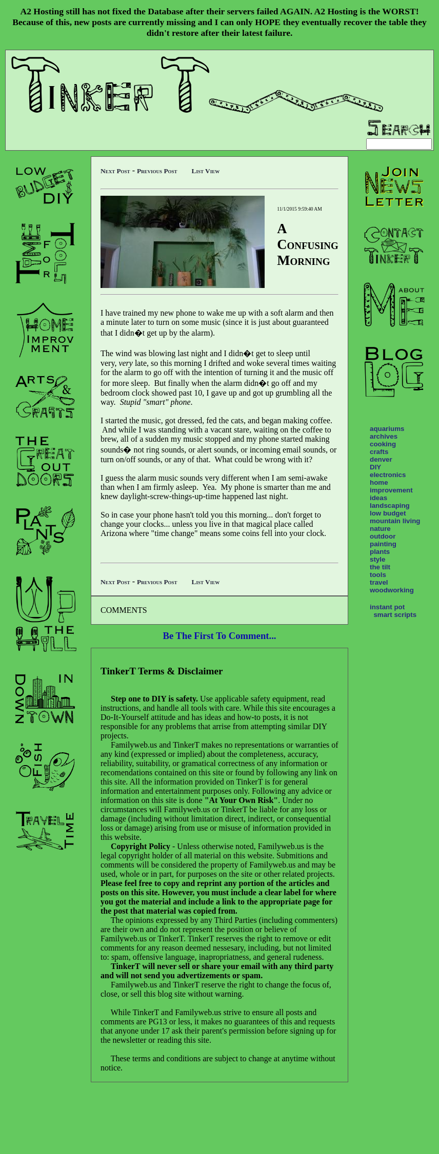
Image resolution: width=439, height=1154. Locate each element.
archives (383, 436)
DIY (375, 467)
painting (383, 544)
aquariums (387, 428)
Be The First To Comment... (219, 635)
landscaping (390, 505)
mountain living (395, 521)
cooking (383, 444)
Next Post (115, 171)
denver (381, 459)
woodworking (392, 590)
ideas (378, 498)
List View (206, 171)
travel (379, 582)
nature (380, 528)
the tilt (380, 567)
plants (380, 551)
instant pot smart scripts (393, 611)
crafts (379, 452)
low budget (388, 513)
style (377, 559)
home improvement (391, 486)
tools (378, 575)
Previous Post (157, 171)
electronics (388, 475)
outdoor (382, 536)
